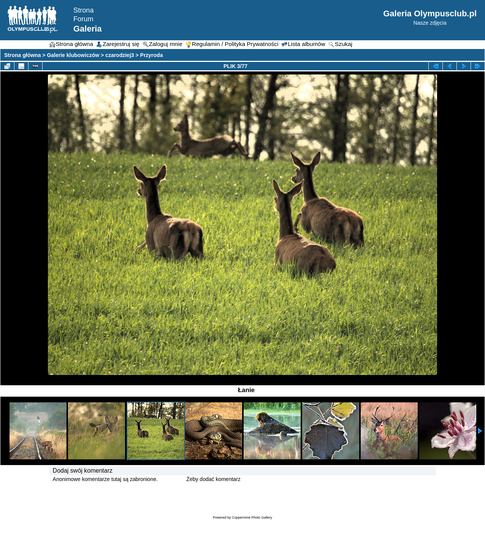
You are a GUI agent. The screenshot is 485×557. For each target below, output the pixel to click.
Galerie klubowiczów (73, 55)
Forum (83, 19)
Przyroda (151, 55)
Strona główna (22, 55)
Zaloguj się (172, 479)
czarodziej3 (119, 55)
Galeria (87, 28)
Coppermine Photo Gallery (252, 517)
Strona (83, 10)
